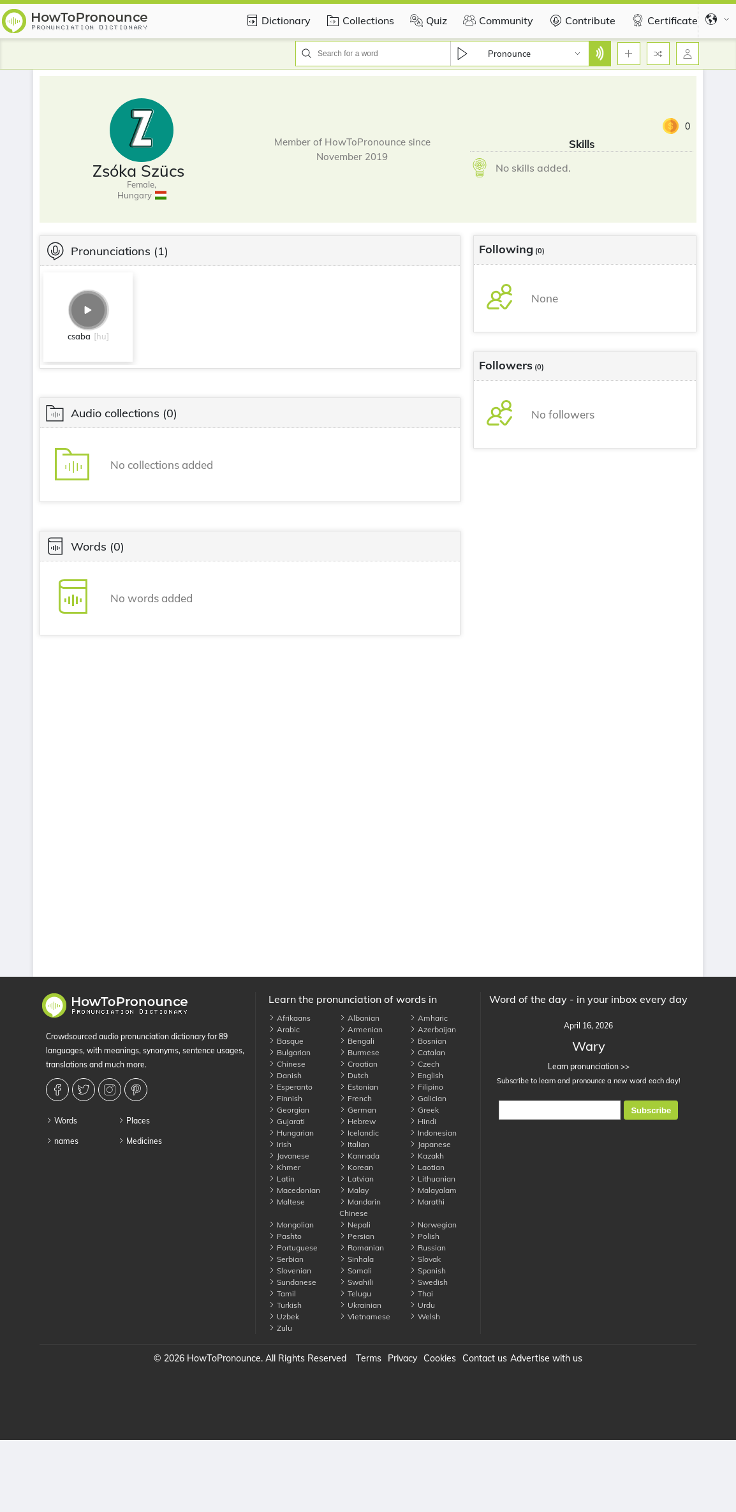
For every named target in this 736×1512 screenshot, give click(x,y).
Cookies (439, 1358)
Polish (424, 1236)
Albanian (359, 1018)
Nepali (355, 1224)
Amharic (428, 1018)
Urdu (422, 1305)
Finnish (285, 1098)
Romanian (361, 1247)
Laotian (427, 1167)
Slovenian (290, 1270)
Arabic (284, 1029)
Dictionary (276, 20)
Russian (427, 1247)
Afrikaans (290, 1018)
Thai (421, 1293)
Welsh (424, 1316)
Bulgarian (290, 1052)
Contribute (580, 20)
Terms (368, 1358)
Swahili (356, 1282)
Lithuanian (432, 1178)
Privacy (402, 1358)
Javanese (289, 1155)
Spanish (427, 1270)
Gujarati (287, 1121)
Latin (282, 1178)
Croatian (358, 1064)
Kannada (359, 1155)
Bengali (356, 1041)
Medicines (140, 1141)
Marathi (427, 1201)
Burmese (359, 1052)
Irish (280, 1144)
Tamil (282, 1293)
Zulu (280, 1328)
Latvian (356, 1178)
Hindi (422, 1121)
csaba (79, 336)
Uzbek (284, 1316)
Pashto (285, 1236)
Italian (354, 1144)
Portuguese (293, 1247)
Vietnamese (364, 1316)
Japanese (430, 1144)
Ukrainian (360, 1305)
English (426, 1075)
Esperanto (291, 1087)
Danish (285, 1075)
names (62, 1141)
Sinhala (356, 1259)
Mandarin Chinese (360, 1207)
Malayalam (433, 1190)
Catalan (427, 1052)
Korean (356, 1167)
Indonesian (433, 1133)
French (355, 1098)
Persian (356, 1236)
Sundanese (292, 1282)
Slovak (425, 1259)
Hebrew (357, 1121)
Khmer (284, 1167)
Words (61, 1120)
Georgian (289, 1110)
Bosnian (427, 1041)
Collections (358, 20)
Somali (355, 1270)
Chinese (287, 1064)
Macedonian (294, 1190)
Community (496, 20)
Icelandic (359, 1133)
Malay (354, 1190)
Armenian (361, 1029)
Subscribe (651, 1110)
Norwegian (433, 1224)
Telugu (355, 1293)
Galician (427, 1098)
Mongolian (291, 1224)
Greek (424, 1110)
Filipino (426, 1087)
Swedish (428, 1282)
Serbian (286, 1259)
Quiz (427, 20)
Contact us (484, 1358)
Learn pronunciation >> (588, 1066)
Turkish (285, 1305)
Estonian (358, 1087)
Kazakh (426, 1155)
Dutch (354, 1075)
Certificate (663, 20)
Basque (286, 1041)
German (357, 1110)
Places (134, 1120)
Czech (424, 1064)
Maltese (287, 1201)
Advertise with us (546, 1358)
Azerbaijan (432, 1029)
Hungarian (291, 1133)
